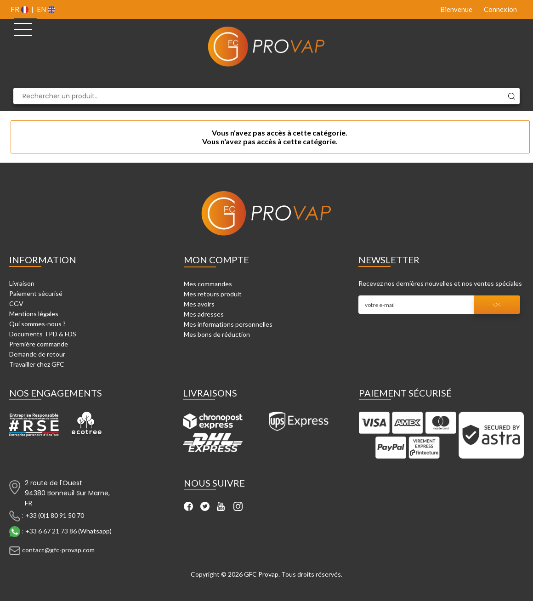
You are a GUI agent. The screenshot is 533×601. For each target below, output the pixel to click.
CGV (16, 303)
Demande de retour (37, 354)
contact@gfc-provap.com (58, 550)
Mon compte (216, 259)
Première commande (38, 344)
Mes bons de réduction (217, 334)
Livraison (21, 283)
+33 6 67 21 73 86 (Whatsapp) (68, 531)
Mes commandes (208, 284)
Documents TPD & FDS (42, 334)
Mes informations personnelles (228, 324)
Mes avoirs (199, 304)
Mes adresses (204, 314)
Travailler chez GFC (36, 364)
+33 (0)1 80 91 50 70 (54, 515)
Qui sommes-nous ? (37, 324)
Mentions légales (33, 314)
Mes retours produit (213, 294)
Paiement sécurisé (35, 293)
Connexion (500, 9)
